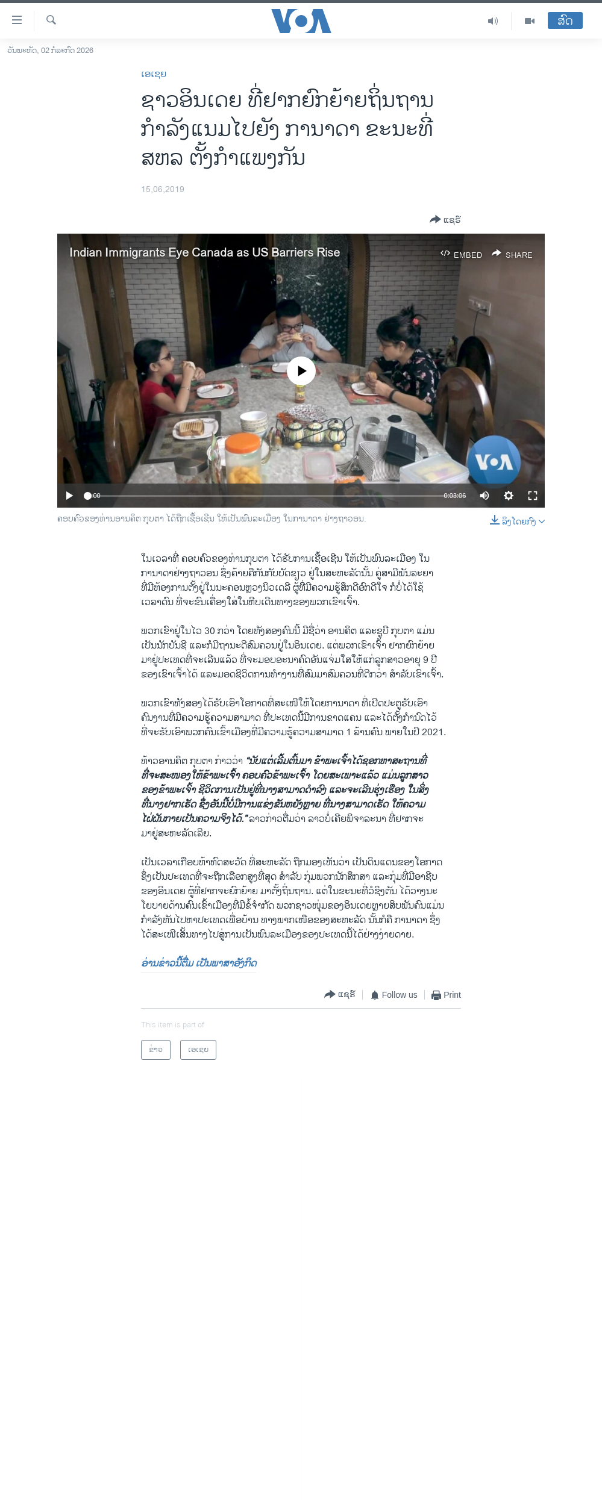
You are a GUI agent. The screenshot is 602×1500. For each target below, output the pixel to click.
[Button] (445, 220)
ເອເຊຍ (153, 74)
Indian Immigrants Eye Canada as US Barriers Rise (204, 253)
